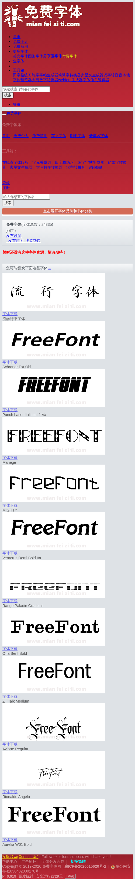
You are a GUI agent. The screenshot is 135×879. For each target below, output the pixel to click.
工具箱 (18, 70)
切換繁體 (78, 861)
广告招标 (28, 861)
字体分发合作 (53, 861)
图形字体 (35, 56)
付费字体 (69, 56)
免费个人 (20, 41)
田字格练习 (22, 75)
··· (49, 268)
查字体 (18, 61)
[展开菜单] (4, 114)
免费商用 (20, 46)
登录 (16, 104)
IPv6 (70, 876)
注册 (6, 187)
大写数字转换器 (45, 80)
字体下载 (10, 314)
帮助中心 (9, 861)
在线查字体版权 (15, 162)
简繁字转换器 (69, 75)
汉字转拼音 (112, 75)
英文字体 (20, 56)
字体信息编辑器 (96, 80)
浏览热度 (32, 240)
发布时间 (13, 235)
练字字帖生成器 (45, 75)
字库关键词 (41, 162)
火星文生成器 (92, 75)
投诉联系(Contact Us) (20, 856)
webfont (95, 167)
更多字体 (20, 51)
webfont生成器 (70, 80)
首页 (16, 37)
